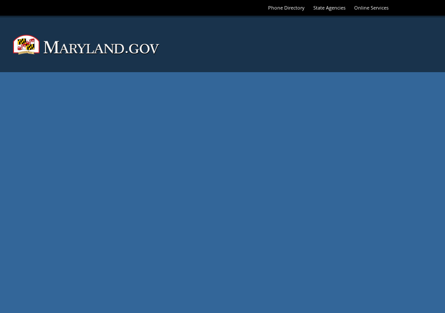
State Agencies (329, 7)
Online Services (371, 7)
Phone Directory (286, 7)
